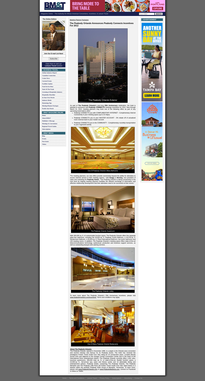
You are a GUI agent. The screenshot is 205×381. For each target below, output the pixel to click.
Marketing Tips (47, 103)
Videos (44, 144)
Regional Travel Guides (49, 126)
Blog (43, 136)
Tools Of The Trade (48, 89)
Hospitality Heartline (48, 95)
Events (44, 138)
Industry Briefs (47, 100)
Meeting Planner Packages (50, 106)
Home (44, 115)
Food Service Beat (47, 86)
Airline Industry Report (49, 73)
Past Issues (45, 141)
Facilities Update (47, 84)
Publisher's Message (48, 121)
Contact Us (138, 378)
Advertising (128, 378)
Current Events (47, 81)
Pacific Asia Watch (48, 108)
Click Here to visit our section (53, 65)
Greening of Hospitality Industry (52, 92)
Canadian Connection (48, 75)
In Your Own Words (48, 97)
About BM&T (46, 118)
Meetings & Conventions (49, 123)
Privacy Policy (104, 378)
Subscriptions (46, 129)
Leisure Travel (92, 378)
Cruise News (46, 78)
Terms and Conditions (76, 378)
